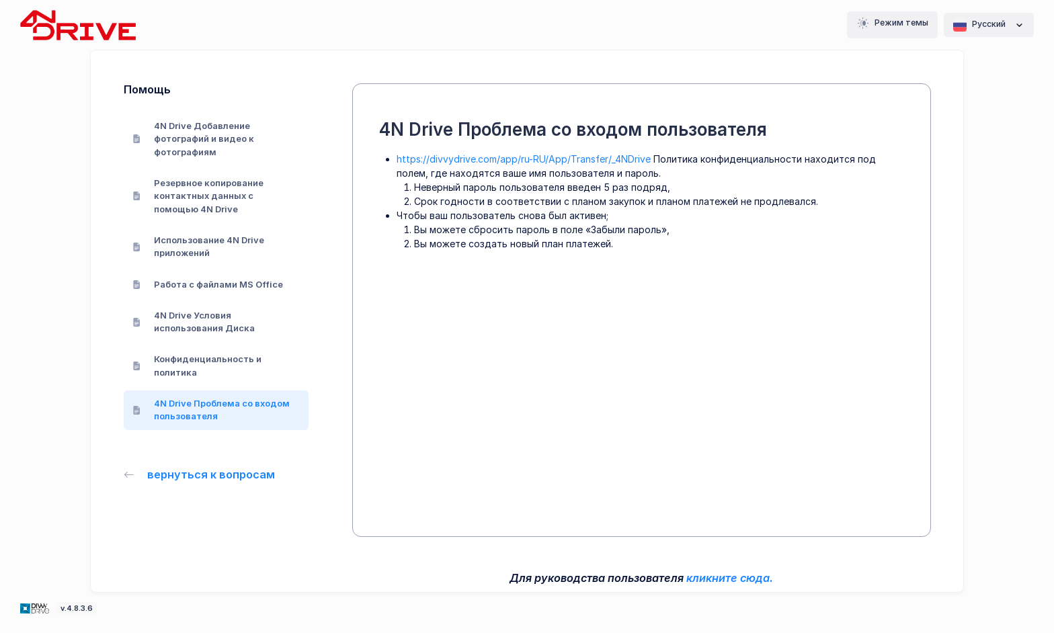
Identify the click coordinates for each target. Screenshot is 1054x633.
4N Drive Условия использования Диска (193, 322)
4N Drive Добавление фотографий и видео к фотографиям (193, 138)
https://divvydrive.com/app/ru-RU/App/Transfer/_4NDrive (524, 159)
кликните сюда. (729, 578)
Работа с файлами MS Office (208, 284)
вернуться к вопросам (200, 474)
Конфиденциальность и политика (197, 365)
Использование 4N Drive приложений (198, 247)
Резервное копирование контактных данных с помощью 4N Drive (198, 195)
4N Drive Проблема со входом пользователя (211, 410)
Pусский (988, 25)
